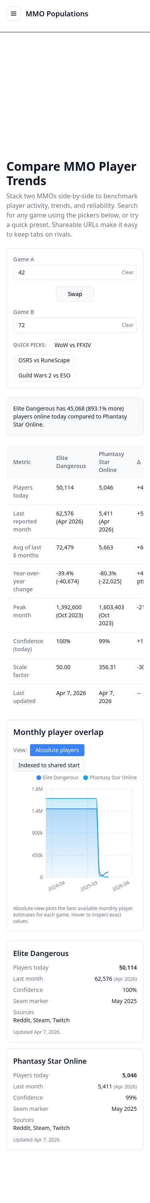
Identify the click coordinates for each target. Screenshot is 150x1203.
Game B (23, 312)
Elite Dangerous (71, 462)
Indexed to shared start (49, 765)
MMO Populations (57, 13)
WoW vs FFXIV (72, 345)
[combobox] (75, 272)
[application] (75, 843)
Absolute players (57, 750)
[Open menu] (13, 13)
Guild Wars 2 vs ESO (44, 375)
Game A (23, 259)
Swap (75, 294)
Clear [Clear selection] (128, 272)
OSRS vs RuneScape (44, 360)
